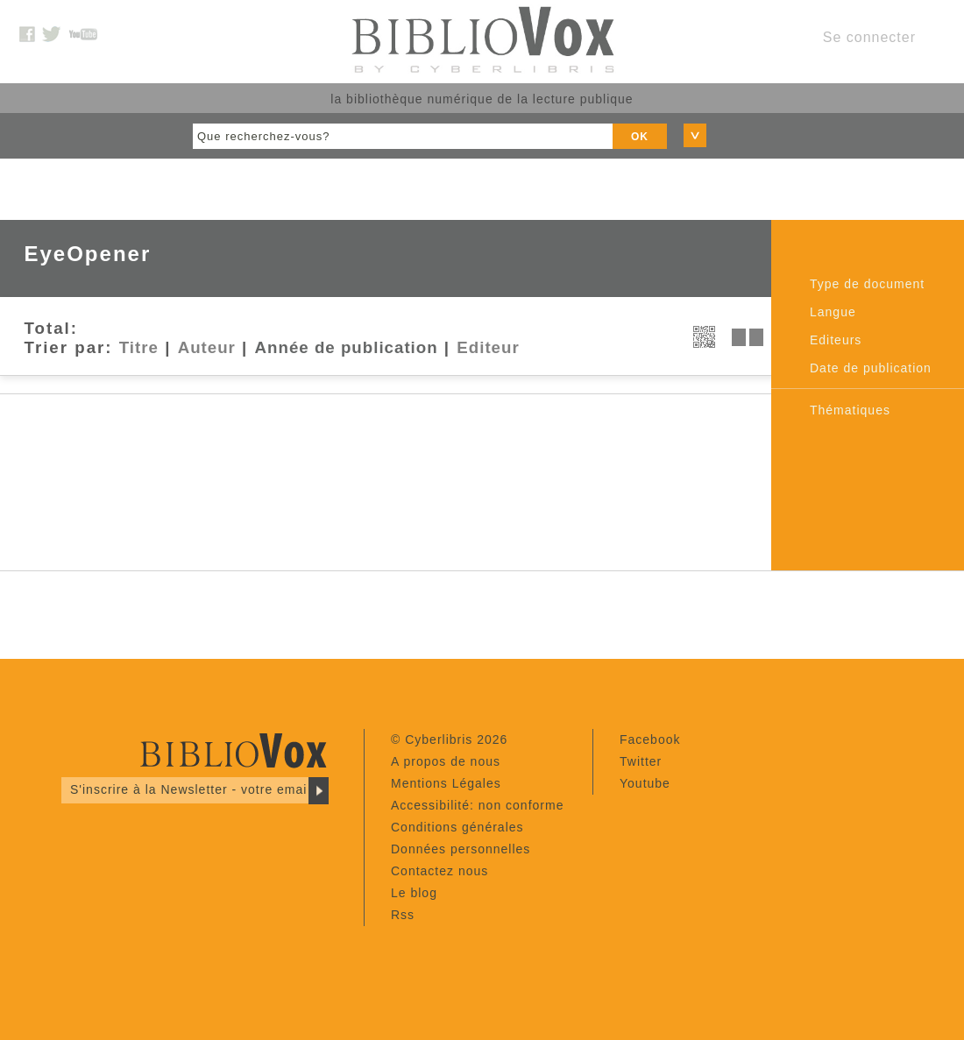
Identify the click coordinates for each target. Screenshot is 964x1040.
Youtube (645, 783)
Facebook (650, 739)
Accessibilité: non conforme (477, 805)
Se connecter (869, 37)
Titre (139, 347)
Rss (403, 915)
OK (640, 137)
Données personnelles (460, 849)
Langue (833, 312)
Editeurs (835, 340)
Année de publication (346, 347)
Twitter (641, 761)
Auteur (207, 347)
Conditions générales (457, 827)
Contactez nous (439, 871)
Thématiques (850, 410)
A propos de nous (445, 761)
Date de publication (871, 368)
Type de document (867, 284)
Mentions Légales (446, 783)
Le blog (414, 893)
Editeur (488, 347)
